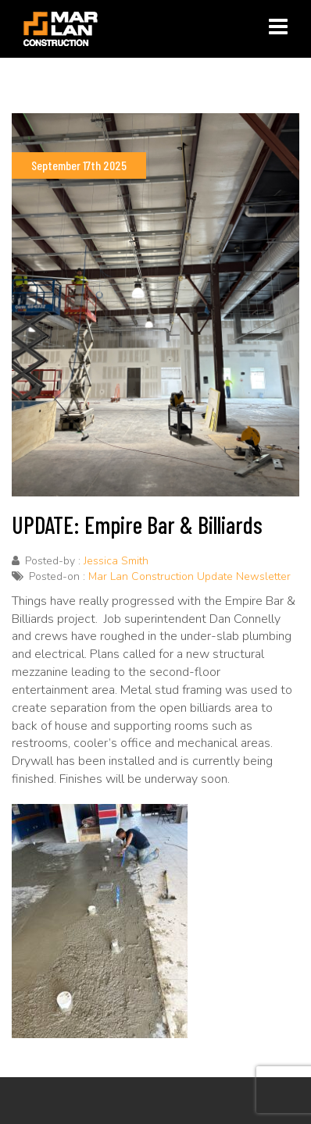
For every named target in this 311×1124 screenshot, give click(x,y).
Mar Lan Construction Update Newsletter (189, 576)
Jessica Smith (116, 560)
